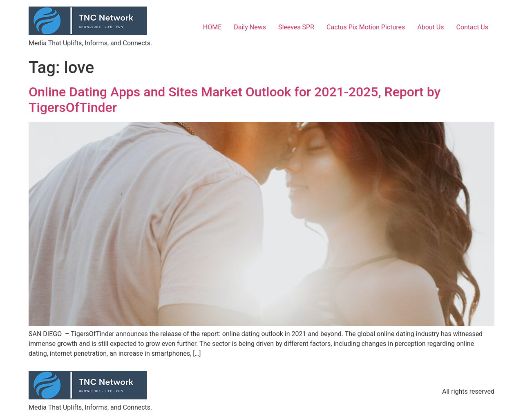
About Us (430, 27)
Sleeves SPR (296, 27)
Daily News (250, 27)
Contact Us (472, 27)
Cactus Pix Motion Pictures (365, 27)
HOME (212, 27)
